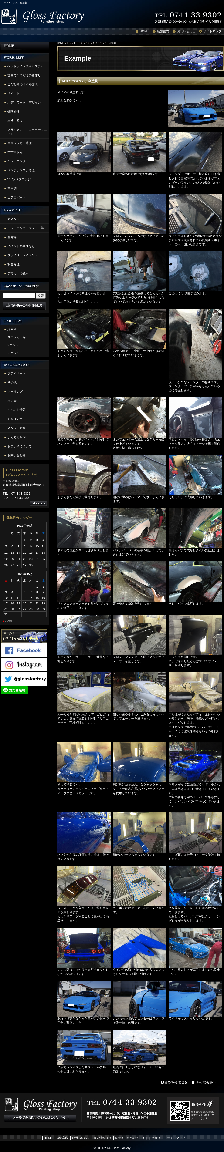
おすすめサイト (153, 1138)
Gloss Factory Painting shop (43, 16)
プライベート (16, 373)
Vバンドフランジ (19, 179)
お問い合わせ (186, 31)
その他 (12, 382)
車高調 (12, 188)
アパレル (13, 353)
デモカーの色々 (18, 273)
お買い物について (19, 446)
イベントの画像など (21, 246)
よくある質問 (16, 437)
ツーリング (15, 391)
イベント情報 (16, 409)
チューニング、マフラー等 (25, 228)
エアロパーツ (16, 197)
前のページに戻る (174, 1082)
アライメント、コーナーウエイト (27, 132)
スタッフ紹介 (16, 428)
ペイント (13, 93)
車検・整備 (15, 120)
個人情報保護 (102, 1138)
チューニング (16, 161)
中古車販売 (15, 152)
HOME (144, 31)
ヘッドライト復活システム (25, 66)
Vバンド (13, 345)
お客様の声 (15, 419)
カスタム (13, 219)
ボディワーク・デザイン (24, 102)
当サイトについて (127, 1138)
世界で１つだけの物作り (24, 75)
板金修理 (13, 264)
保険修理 (13, 111)
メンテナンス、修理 (21, 170)
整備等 (12, 237)
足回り (12, 329)
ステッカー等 (16, 337)
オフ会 (12, 400)
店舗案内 (163, 31)
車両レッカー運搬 (19, 143)
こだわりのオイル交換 (22, 84)
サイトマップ (212, 31)
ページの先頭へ (208, 1082)
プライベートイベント (22, 255)
